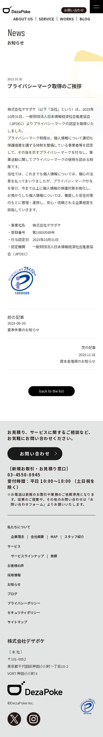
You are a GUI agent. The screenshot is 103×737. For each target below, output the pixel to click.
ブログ (12, 593)
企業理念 (17, 536)
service (46, 19)
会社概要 (37, 536)
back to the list (51, 391)
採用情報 (14, 574)
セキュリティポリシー (23, 612)
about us (23, 19)
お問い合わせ (74, 10)
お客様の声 (15, 565)
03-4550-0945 (23, 475)
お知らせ (14, 584)
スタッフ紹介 (74, 536)
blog (85, 19)
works (67, 19)
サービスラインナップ (27, 555)
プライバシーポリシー (23, 603)
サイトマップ (17, 621)
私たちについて (18, 526)
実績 (54, 555)
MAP (54, 536)
